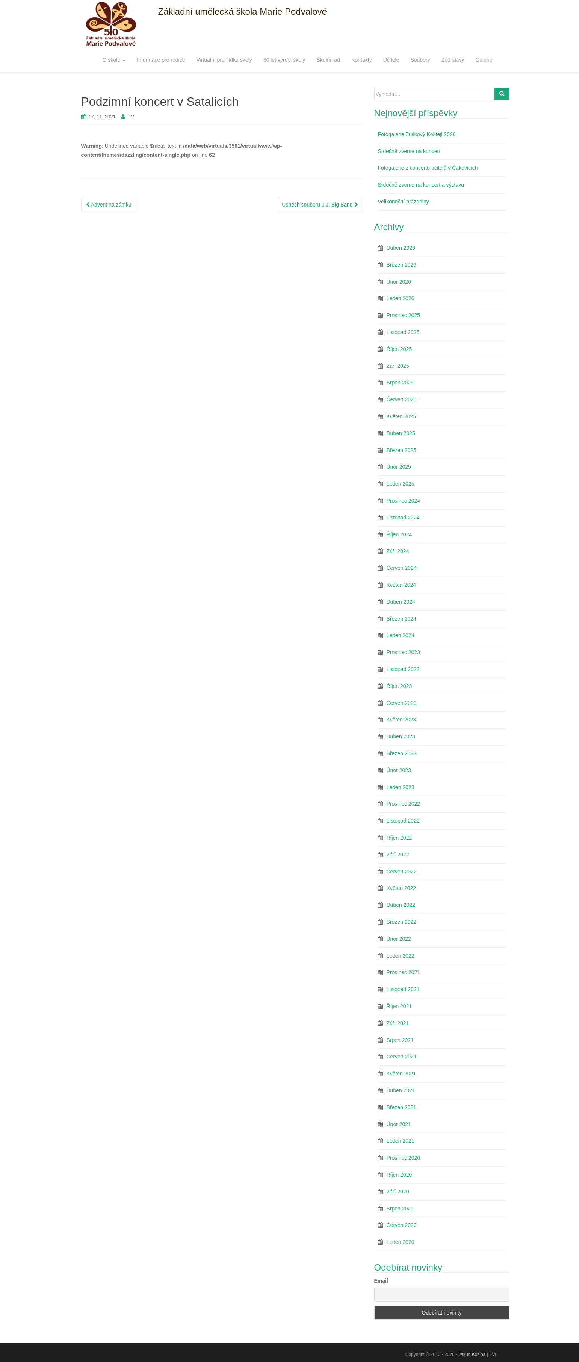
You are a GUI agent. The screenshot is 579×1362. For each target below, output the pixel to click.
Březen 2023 (401, 753)
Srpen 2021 (400, 1040)
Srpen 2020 (400, 1209)
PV (130, 117)
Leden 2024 (400, 635)
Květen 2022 (401, 888)
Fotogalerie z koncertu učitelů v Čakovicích (428, 168)
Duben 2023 (401, 736)
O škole (114, 60)
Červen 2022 (402, 872)
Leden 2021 (400, 1141)
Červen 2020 (402, 1225)
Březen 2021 (401, 1107)
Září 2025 (398, 366)
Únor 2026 (399, 282)
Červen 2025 (402, 399)
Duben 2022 (401, 905)
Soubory (420, 60)
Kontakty (361, 60)
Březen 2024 (401, 619)
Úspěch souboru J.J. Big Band (320, 205)
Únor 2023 (399, 770)
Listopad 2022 (403, 821)
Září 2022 (398, 855)
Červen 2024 (402, 568)
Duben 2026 (401, 248)
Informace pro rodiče (161, 60)
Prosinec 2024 (403, 501)
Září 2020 (398, 1192)
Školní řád (328, 60)
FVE (493, 1354)
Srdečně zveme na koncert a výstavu (421, 185)
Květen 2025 (401, 416)
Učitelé (391, 60)
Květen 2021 (401, 1073)
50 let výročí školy (284, 60)
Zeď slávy (452, 60)
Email (381, 1281)
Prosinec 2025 (403, 315)
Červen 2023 (402, 703)
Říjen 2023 (399, 686)
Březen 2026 (401, 265)
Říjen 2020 (399, 1175)
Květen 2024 (401, 585)
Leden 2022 (400, 956)
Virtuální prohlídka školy (224, 60)
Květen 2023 (401, 720)
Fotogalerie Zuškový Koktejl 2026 (417, 134)
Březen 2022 (401, 922)
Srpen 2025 (400, 383)
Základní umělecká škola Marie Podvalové (242, 11)
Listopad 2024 (403, 518)
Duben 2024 (401, 602)
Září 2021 (398, 1023)
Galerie (483, 60)
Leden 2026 (400, 298)
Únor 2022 (399, 939)
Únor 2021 (399, 1124)
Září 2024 (398, 551)
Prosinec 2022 (403, 804)
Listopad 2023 (403, 669)
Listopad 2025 (403, 332)
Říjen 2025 (399, 349)
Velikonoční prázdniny (403, 202)
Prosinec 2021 (403, 972)
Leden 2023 (400, 787)
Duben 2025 (401, 433)
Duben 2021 (401, 1090)
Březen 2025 (401, 450)
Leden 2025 (400, 484)
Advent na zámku (109, 205)
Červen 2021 (402, 1057)
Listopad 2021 (403, 989)
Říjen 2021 (399, 1006)
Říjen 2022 (399, 838)
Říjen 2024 (399, 534)
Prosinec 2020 (403, 1158)
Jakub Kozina (471, 1354)
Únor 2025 (399, 467)
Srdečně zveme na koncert (409, 151)
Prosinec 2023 (403, 652)
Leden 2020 (400, 1242)
